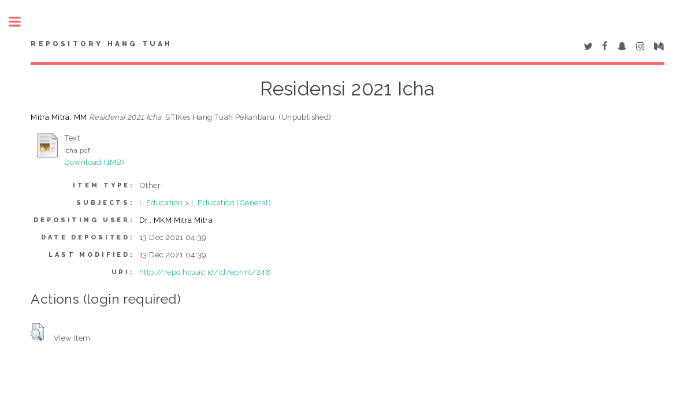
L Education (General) (231, 202)
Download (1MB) (94, 162)
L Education (161, 202)
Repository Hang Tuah (101, 44)
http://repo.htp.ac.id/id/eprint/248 (205, 271)
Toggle (21, 21)
